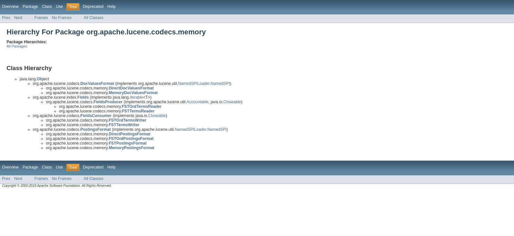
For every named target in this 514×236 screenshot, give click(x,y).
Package (30, 6)
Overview (10, 6)
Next (18, 17)
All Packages (17, 46)
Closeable (232, 102)
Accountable (197, 102)
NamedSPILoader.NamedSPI (204, 83)
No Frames (61, 17)
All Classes (93, 17)
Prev (6, 17)
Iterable (136, 97)
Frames (41, 17)
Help (111, 6)
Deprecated (93, 6)
